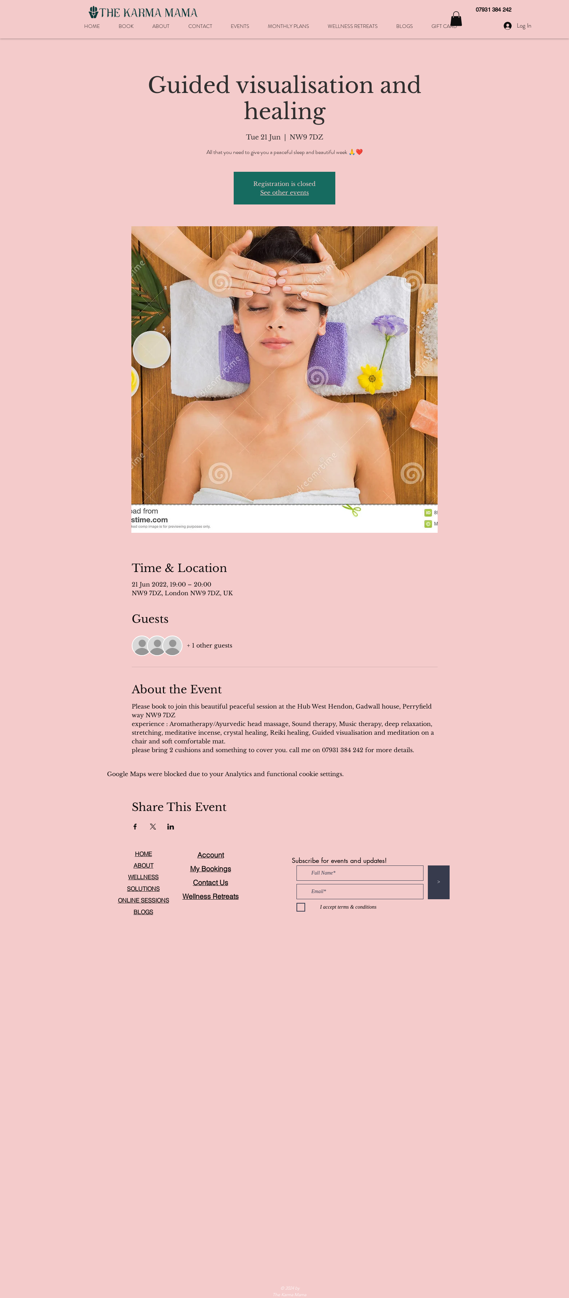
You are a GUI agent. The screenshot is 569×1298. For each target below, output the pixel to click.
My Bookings (210, 868)
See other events (284, 192)
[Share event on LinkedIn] (170, 826)
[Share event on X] (153, 826)
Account (210, 855)
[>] (439, 882)
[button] (456, 18)
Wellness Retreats (211, 896)
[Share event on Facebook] (135, 826)
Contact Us (210, 882)
